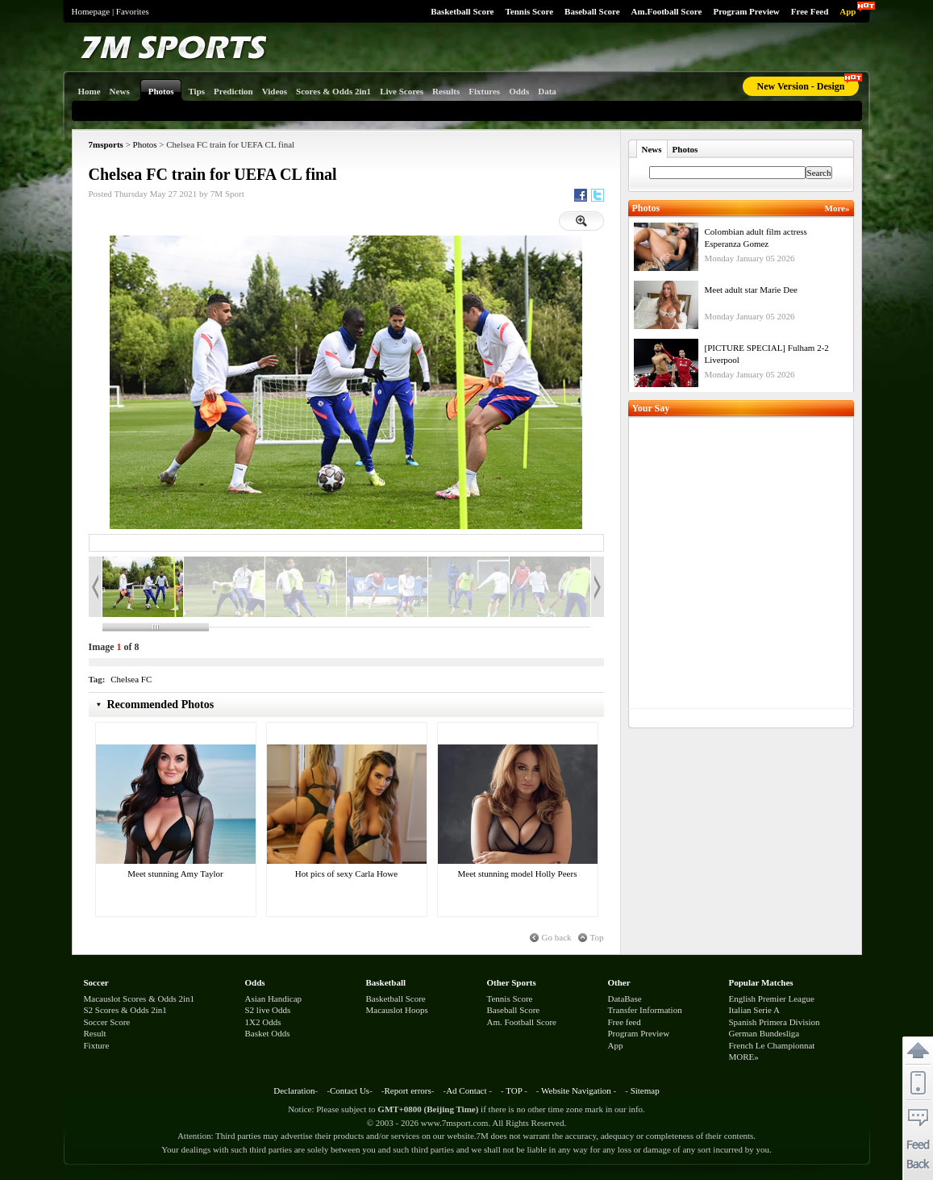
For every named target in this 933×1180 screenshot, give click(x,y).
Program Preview (746, 11)
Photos (145, 144)
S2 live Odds (268, 1010)
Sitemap (645, 1090)
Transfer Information (645, 1010)
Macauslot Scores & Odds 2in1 (139, 998)
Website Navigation (576, 1090)
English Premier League (771, 998)
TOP (514, 1090)
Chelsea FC (131, 679)
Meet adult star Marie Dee (751, 289)
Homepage (91, 11)
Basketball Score (462, 11)
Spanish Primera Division (774, 1022)
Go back (557, 937)
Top (597, 937)
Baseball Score (592, 11)
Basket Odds (267, 1033)
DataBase (625, 998)
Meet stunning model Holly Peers (517, 873)
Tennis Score (529, 11)
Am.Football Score (666, 11)
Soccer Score (107, 1022)
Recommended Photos (161, 704)
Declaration (293, 1090)
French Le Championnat (772, 1045)
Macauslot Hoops (397, 1010)
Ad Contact (466, 1090)
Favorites (132, 11)
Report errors (407, 1090)
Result (95, 1033)
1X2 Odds (263, 1022)
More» (837, 208)
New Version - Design (800, 86)
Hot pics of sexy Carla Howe (346, 873)
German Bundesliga (764, 1033)
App (847, 11)
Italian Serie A (755, 1010)
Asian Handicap (273, 998)
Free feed (624, 1022)
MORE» (744, 1056)
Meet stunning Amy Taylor (175, 873)
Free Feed (810, 11)
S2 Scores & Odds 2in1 (125, 1010)
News (652, 149)
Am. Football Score (521, 1022)
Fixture (97, 1045)
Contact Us (349, 1090)
